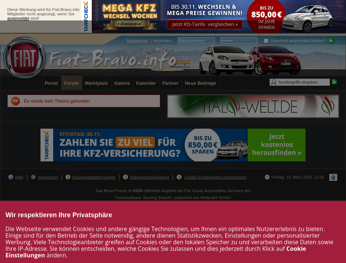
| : (149, 40)
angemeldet (18, 18)
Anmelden (162, 40)
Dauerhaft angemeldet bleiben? (295, 40)
